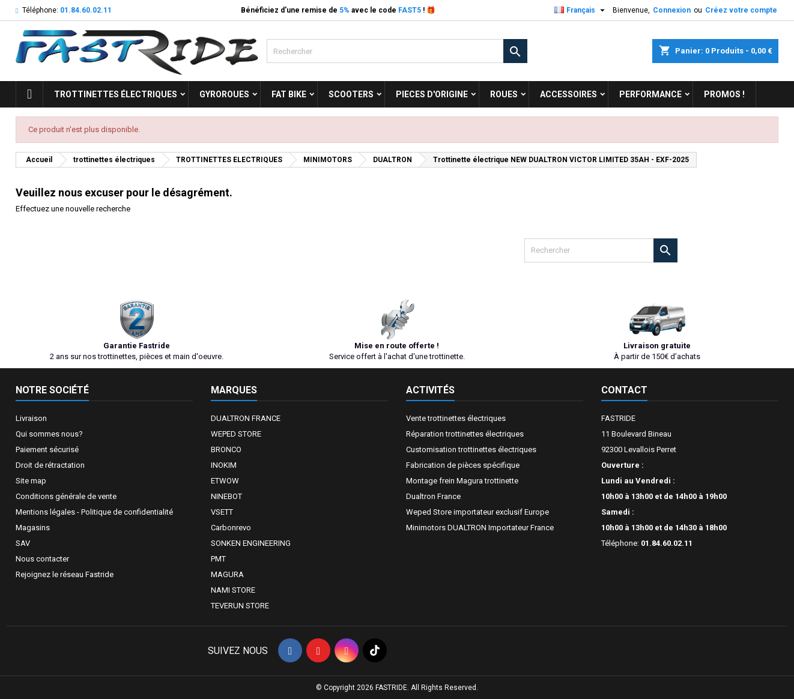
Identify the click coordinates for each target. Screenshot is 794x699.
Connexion (672, 10)
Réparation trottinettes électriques (465, 433)
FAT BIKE (288, 94)
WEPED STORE (236, 433)
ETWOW (225, 480)
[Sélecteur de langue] (581, 10)
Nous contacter (42, 558)
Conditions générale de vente (66, 496)
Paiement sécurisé (47, 449)
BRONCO (226, 449)
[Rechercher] (397, 51)
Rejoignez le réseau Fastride (65, 574)
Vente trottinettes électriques (456, 418)
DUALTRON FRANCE (245, 418)
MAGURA (227, 574)
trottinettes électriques (115, 94)
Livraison (31, 418)
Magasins (33, 527)
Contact (624, 390)
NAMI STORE (233, 590)
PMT (218, 558)
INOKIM (224, 465)
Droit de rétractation (50, 465)
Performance (650, 94)
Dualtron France (433, 496)
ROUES (504, 94)
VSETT (222, 511)
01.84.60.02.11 (86, 10)
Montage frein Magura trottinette (462, 480)
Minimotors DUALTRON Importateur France (480, 527)
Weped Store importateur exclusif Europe (477, 511)
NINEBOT (226, 496)
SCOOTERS (351, 94)
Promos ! (724, 94)
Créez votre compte (741, 10)
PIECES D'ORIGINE (432, 94)
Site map (31, 480)
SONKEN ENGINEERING (251, 543)
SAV (23, 543)
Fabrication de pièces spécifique (463, 465)
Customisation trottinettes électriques (471, 449)
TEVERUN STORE (240, 605)
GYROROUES (224, 94)
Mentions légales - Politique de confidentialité (94, 511)
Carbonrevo (231, 527)
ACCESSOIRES (568, 94)
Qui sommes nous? (49, 433)
